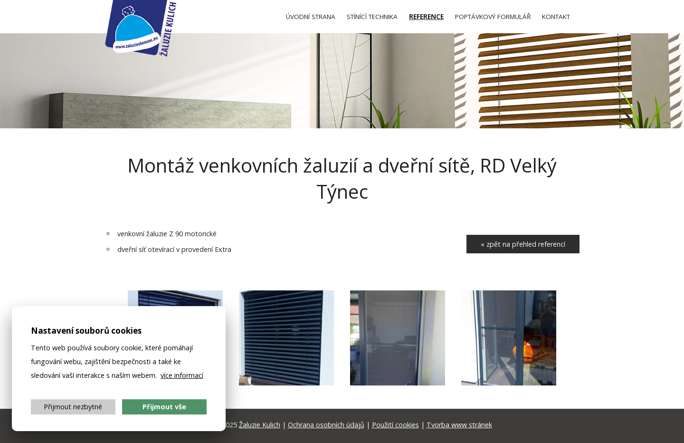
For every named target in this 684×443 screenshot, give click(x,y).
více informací (182, 375)
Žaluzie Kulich (259, 424)
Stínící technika (372, 16)
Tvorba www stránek (459, 424)
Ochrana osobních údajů (326, 424)
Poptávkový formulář (493, 16)
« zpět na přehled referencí (523, 244)
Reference (426, 16)
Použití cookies (395, 424)
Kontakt (556, 16)
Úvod (310, 16)
